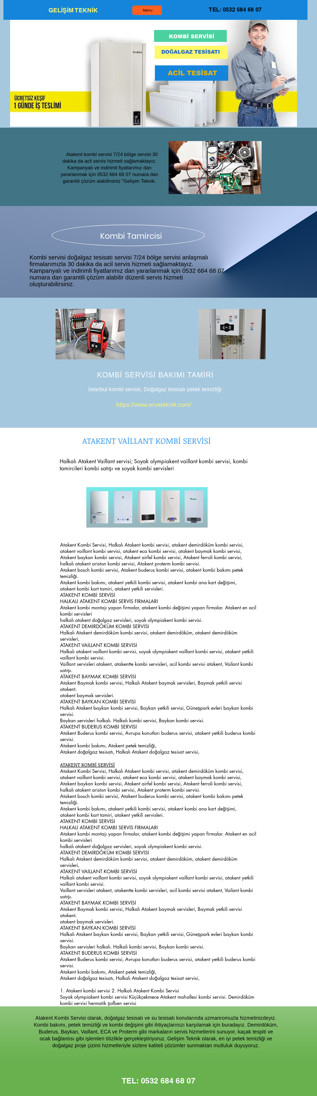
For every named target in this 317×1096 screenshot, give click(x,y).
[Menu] (147, 10)
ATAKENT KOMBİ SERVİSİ (87, 764)
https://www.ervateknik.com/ (153, 404)
